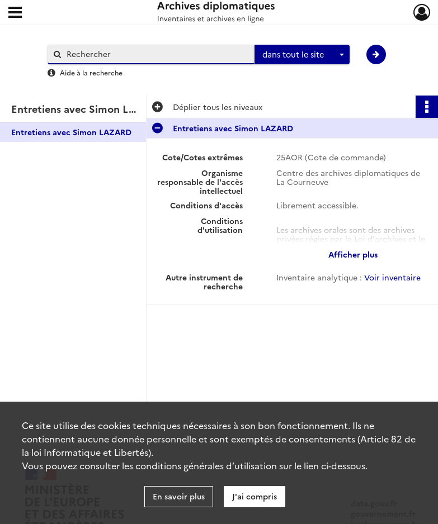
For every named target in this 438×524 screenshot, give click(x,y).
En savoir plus (179, 496)
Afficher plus (353, 254)
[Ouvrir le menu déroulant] (15, 13)
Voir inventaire (392, 277)
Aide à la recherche (91, 72)
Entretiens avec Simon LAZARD (71, 131)
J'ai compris (254, 496)
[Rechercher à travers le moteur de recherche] (157, 54)
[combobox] (302, 55)
